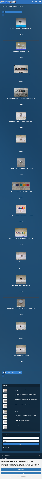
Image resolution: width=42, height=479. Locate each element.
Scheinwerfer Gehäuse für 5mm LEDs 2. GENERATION (21, 27)
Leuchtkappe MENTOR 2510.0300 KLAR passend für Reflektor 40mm (21, 308)
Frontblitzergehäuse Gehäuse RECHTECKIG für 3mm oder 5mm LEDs (21, 74)
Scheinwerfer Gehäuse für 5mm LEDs (21, 51)
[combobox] (11, 11)
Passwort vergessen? (7, 448)
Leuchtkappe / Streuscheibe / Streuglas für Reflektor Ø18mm (21, 191)
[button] (3, 11)
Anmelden (21, 444)
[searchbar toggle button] (32, 2)
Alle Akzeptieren (21, 469)
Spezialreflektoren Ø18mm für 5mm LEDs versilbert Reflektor (21, 121)
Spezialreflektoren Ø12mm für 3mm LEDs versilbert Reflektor (21, 168)
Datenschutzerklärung (5, 466)
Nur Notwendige (21, 473)
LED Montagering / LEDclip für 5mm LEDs (21, 331)
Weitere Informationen (21, 476)
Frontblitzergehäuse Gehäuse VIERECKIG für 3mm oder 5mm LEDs (21, 97)
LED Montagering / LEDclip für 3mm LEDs (21, 354)
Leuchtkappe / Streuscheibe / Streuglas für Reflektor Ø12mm (21, 214)
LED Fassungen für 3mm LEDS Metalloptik (21, 284)
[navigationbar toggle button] (40, 2)
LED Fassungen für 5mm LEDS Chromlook (21, 261)
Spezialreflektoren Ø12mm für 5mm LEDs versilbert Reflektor (21, 144)
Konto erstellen (6, 446)
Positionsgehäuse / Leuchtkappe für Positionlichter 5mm (21, 238)
